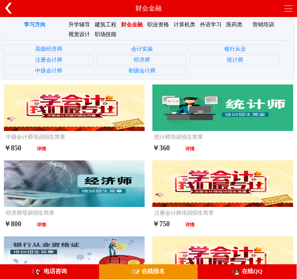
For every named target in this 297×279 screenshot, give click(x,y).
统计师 (235, 60)
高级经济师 (48, 49)
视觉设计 (79, 34)
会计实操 (142, 49)
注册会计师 (48, 60)
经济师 (142, 60)
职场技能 (105, 34)
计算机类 (184, 25)
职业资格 (158, 25)
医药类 (234, 25)
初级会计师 (141, 71)
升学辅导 (79, 25)
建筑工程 (105, 25)
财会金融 (132, 25)
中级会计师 (48, 71)
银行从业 (235, 49)
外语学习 (211, 25)
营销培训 (263, 25)
